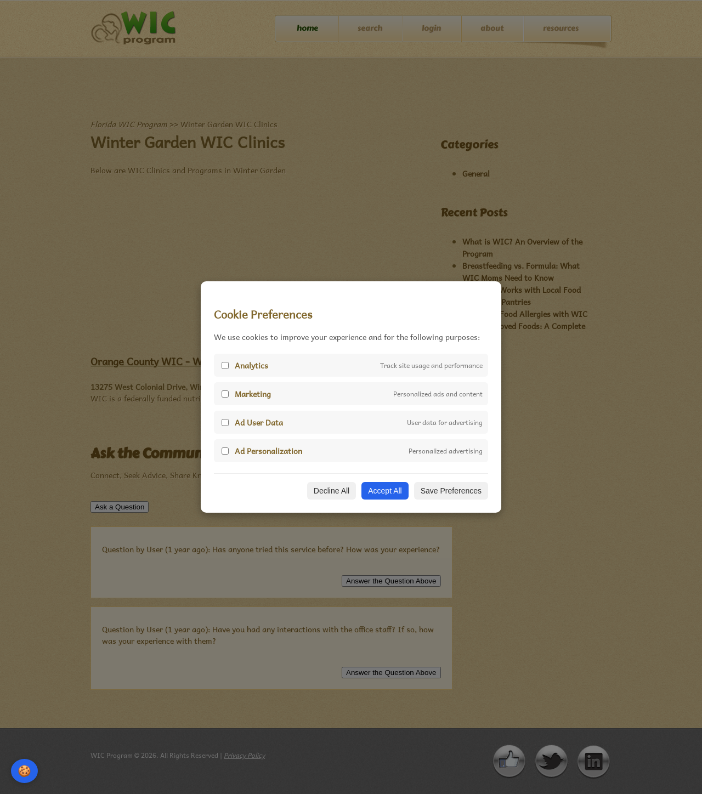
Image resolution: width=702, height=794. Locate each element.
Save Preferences (451, 490)
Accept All (384, 490)
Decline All (331, 490)
